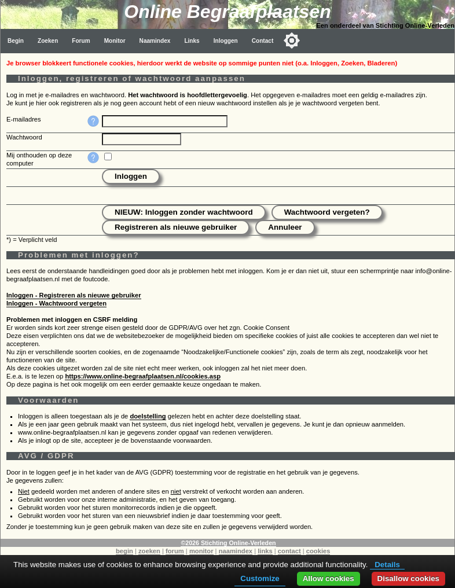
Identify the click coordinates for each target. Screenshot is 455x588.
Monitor (115, 41)
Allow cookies (328, 578)
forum (175, 550)
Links (191, 41)
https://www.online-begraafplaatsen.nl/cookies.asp (143, 376)
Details (387, 564)
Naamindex (155, 41)
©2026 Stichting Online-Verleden (228, 542)
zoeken (149, 550)
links (265, 550)
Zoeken (48, 41)
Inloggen (226, 41)
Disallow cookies (408, 578)
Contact (263, 41)
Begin (16, 41)
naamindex (235, 550)
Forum (81, 41)
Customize (259, 578)
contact (289, 550)
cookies (318, 550)
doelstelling (148, 416)
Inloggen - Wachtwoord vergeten (56, 303)
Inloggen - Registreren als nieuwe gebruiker (73, 295)
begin (124, 550)
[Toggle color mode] (291, 40)
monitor (201, 550)
